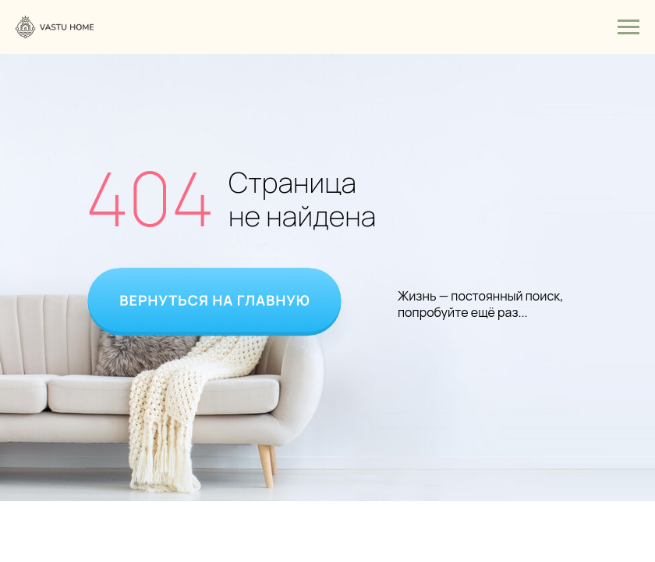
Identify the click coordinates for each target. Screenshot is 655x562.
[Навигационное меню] (628, 27)
